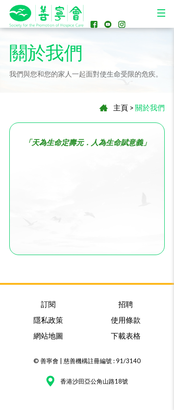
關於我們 (150, 107)
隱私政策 (48, 319)
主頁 (120, 107)
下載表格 (126, 335)
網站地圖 (48, 335)
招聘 (125, 304)
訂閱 (48, 304)
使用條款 (126, 319)
